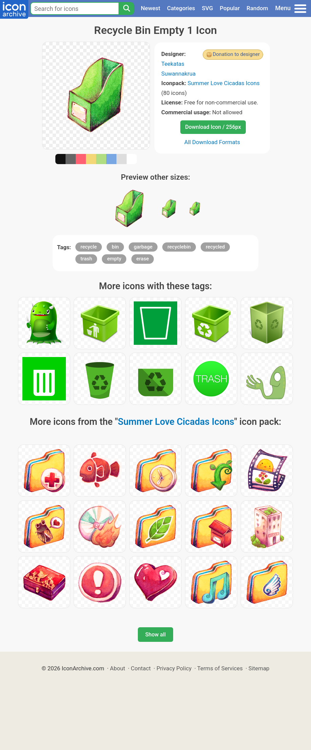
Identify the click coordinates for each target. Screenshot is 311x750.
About (117, 668)
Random (257, 8)
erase (142, 259)
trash (86, 259)
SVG (207, 8)
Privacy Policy (174, 668)
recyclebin (179, 247)
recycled (215, 247)
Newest (150, 8)
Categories (181, 8)
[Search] (126, 8)
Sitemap (259, 668)
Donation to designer (236, 54)
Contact (141, 668)
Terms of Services (220, 668)
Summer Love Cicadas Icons (224, 83)
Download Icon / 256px (213, 127)
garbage (143, 247)
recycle (88, 247)
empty (114, 259)
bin (115, 247)
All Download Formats (212, 142)
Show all (155, 634)
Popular (230, 8)
